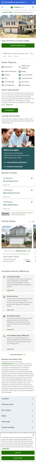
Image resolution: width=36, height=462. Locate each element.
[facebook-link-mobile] (14, 434)
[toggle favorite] (29, 251)
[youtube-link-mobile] (18, 434)
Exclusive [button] (6, 227)
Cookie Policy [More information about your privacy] (5, 456)
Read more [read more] (9, 104)
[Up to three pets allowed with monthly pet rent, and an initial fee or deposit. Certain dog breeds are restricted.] (13, 82)
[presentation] (17, 244)
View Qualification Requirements (17, 162)
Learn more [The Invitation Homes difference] (10, 349)
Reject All (18, 460)
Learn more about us (18, 355)
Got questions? (9, 110)
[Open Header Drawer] (2, 7)
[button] (18, 2)
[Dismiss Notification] (33, 2)
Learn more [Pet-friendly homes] (10, 329)
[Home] (17, 7)
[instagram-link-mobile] (11, 434)
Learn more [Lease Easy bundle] (10, 290)
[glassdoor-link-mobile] (25, 434)
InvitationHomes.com (8, 364)
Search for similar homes (18, 45)
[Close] (33, 442)
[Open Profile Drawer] (33, 7)
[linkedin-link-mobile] (21, 434)
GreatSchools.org (26, 213)
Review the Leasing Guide (15, 167)
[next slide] (33, 221)
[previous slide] (30, 221)
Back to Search (7, 12)
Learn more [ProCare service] (10, 310)
